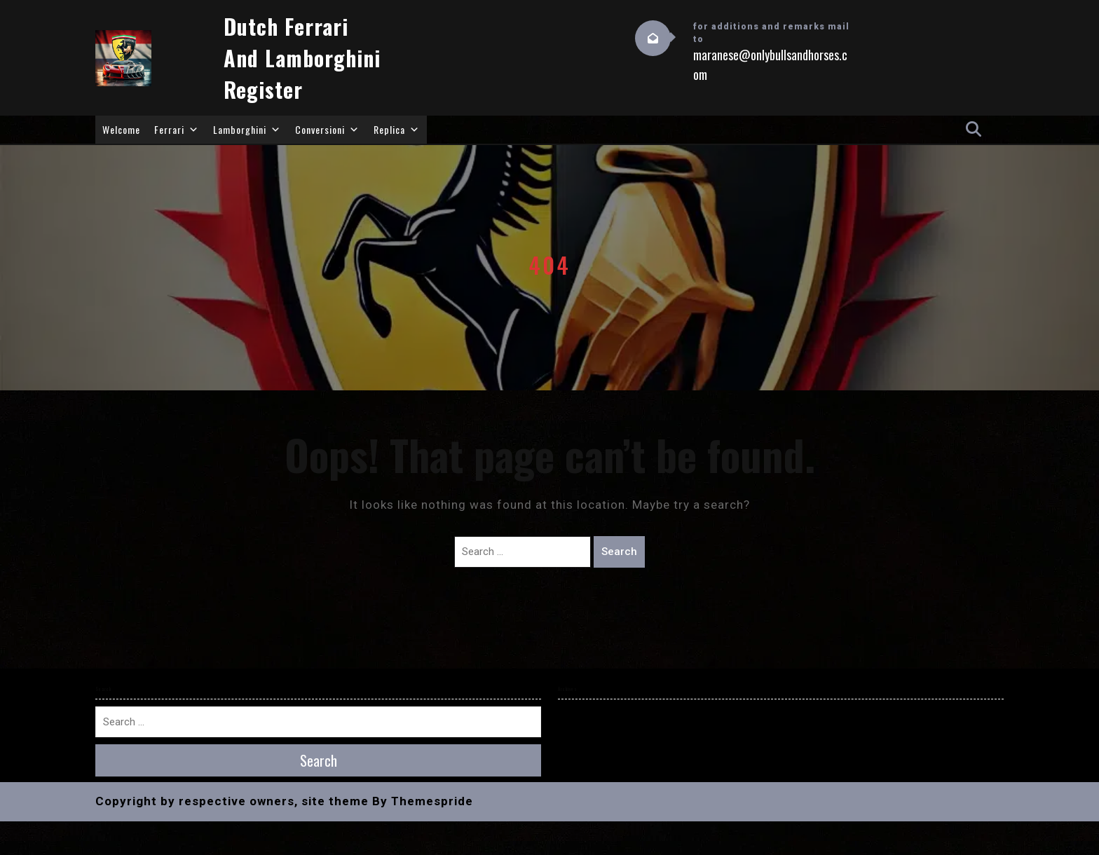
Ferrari (176, 130)
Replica (397, 130)
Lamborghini (247, 130)
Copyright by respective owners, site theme (232, 801)
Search (619, 551)
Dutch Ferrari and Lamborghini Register (302, 58)
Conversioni (327, 130)
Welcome (121, 129)
